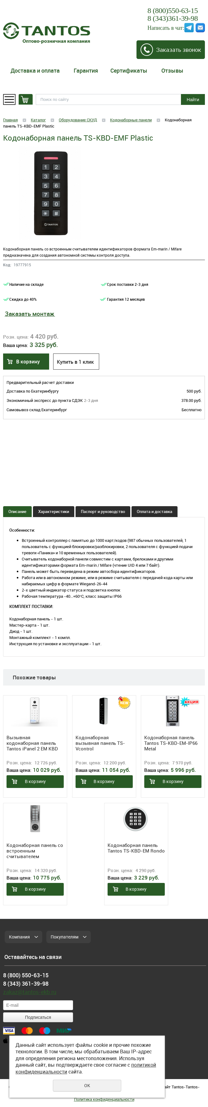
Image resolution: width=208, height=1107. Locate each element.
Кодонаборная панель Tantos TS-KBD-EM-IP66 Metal (170, 743)
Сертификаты (128, 70)
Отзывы (172, 70)
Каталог (38, 120)
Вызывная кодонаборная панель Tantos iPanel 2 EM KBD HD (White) (32, 743)
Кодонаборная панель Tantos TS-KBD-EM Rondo (136, 847)
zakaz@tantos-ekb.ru (29, 992)
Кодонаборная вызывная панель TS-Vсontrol (100, 743)
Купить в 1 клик (75, 361)
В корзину (28, 361)
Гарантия (86, 70)
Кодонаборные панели (131, 120)
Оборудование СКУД (78, 120)
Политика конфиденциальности (104, 1099)
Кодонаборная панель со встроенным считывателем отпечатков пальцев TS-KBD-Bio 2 (35, 850)
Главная (10, 120)
